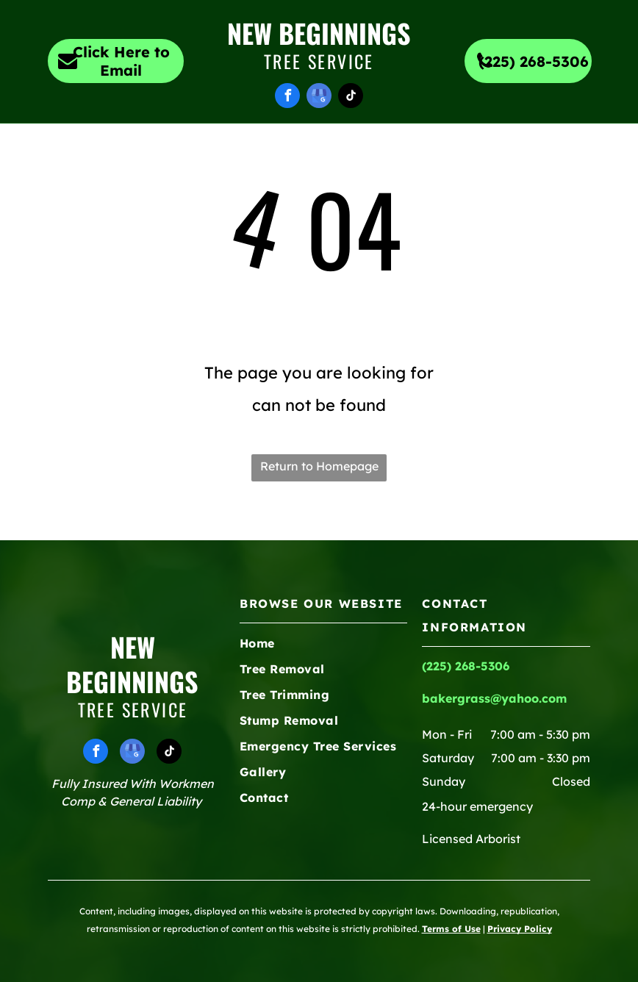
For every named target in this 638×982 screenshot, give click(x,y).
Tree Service (319, 61)
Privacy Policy (519, 928)
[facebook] (287, 97)
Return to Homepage (319, 466)
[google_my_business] (319, 97)
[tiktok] (350, 97)
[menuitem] (149, 150)
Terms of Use (451, 928)
